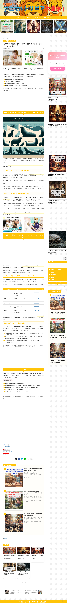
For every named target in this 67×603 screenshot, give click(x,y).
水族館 (51, 277)
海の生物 (12, 534)
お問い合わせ (38, 17)
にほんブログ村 (6, 446)
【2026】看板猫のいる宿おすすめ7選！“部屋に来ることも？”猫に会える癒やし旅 (33, 492)
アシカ (5, 535)
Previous (1, 25)
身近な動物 (52, 261)
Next (65, 25)
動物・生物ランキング (7, 451)
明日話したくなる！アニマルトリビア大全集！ (33, 599)
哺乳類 (9, 534)
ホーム (18, 17)
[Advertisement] (23, 101)
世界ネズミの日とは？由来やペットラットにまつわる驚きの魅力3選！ (9, 554)
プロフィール (28, 17)
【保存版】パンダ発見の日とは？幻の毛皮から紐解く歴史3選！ (9, 570)
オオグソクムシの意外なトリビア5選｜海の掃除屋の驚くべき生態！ (23, 570)
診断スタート (57, 68)
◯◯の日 (5, 534)
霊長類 (51, 272)
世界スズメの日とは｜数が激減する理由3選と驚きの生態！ (37, 554)
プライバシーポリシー (48, 17)
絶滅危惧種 (52, 274)
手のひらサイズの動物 (54, 269)
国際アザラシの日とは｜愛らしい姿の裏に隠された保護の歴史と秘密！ (23, 554)
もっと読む (24, 579)
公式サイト (36, 292)
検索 (65, 258)
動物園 (51, 279)
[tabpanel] (6, 26)
